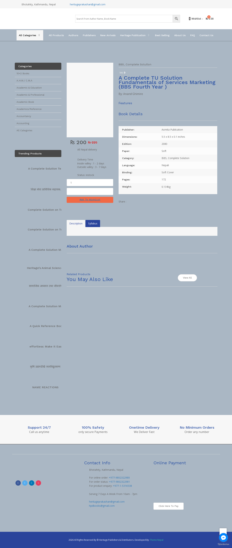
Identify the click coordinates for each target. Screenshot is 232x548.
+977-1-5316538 (122, 485)
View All (187, 277)
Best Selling (162, 35)
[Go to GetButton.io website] (223, 544)
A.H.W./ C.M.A (24, 80)
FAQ (192, 35)
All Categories (27, 35)
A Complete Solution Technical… (50, 168)
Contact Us (206, 35)
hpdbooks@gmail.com (102, 505)
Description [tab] (75, 223)
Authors (73, 35)
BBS (121, 64)
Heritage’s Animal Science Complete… (53, 268)
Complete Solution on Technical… (51, 209)
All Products (56, 35)
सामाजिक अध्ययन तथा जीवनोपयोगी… (49, 286)
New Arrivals (108, 35)
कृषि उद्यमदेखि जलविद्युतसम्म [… (47, 366)
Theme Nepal (156, 539)
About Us (180, 35)
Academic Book (25, 102)
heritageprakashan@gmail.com (87, 4)
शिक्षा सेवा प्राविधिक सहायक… (47, 189)
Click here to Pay (168, 506)
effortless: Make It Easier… (48, 346)
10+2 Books (23, 73)
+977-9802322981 (119, 481)
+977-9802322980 (119, 477)
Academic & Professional (30, 95)
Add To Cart (90, 191)
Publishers (89, 35)
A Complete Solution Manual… (50, 249)
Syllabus (92, 223)
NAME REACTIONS (45, 387)
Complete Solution (138, 64)
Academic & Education (29, 87)
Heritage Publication (133, 35)
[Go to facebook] (223, 537)
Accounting (23, 123)
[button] (90, 200)
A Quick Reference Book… (48, 326)
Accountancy (24, 116)
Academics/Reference (29, 109)
